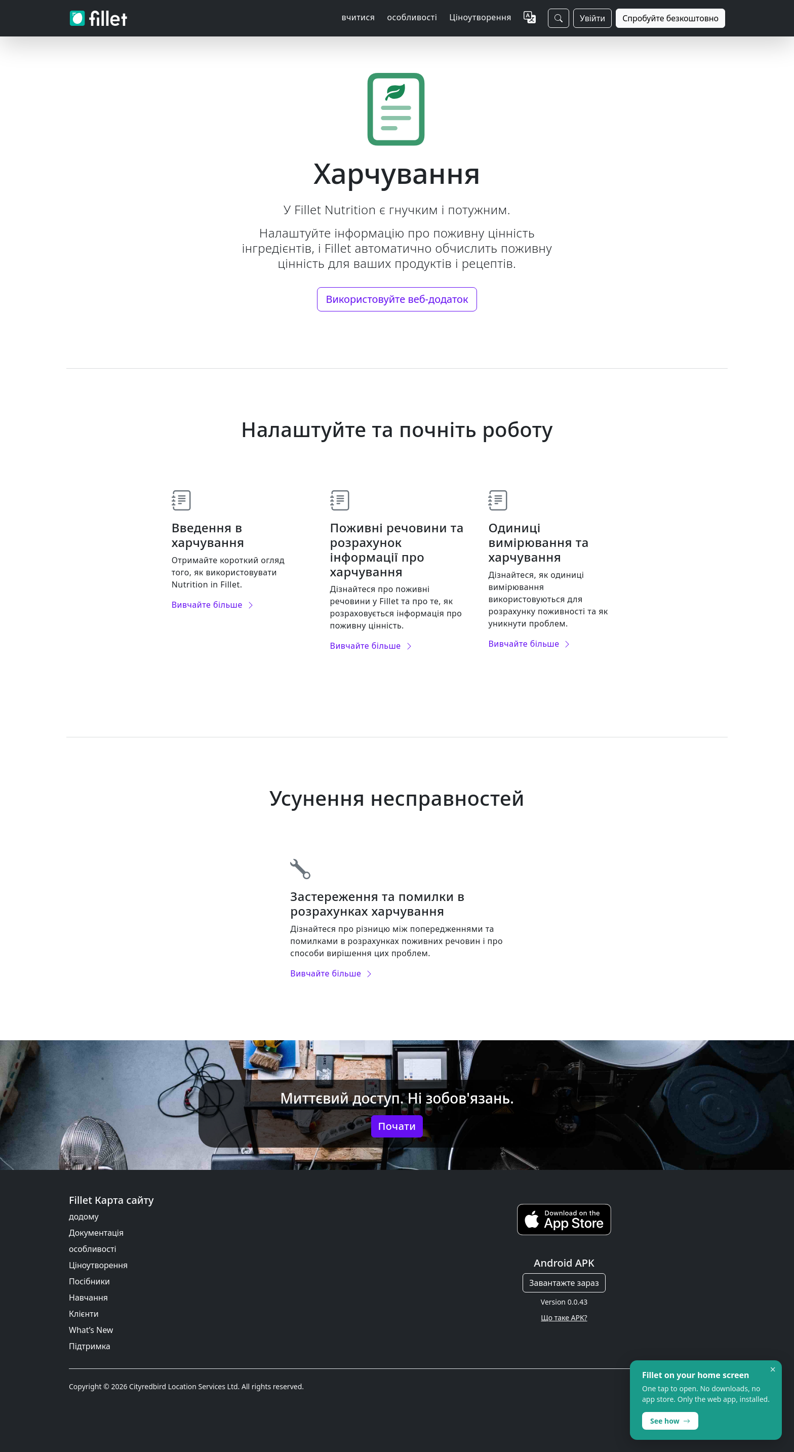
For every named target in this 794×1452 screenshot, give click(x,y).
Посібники (89, 1281)
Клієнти (84, 1313)
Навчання (88, 1297)
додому (84, 1216)
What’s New (91, 1330)
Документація (96, 1232)
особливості (92, 1248)
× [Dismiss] (773, 1369)
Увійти (592, 18)
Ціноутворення (480, 17)
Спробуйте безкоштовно (670, 18)
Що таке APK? (564, 1317)
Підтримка (89, 1346)
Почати (397, 1126)
